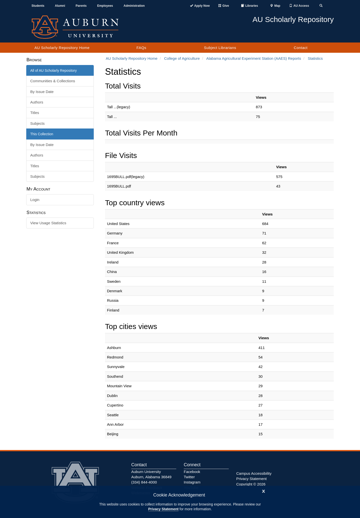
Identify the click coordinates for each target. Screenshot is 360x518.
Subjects (37, 123)
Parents (81, 6)
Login (35, 200)
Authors (36, 102)
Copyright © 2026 (251, 484)
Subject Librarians (220, 48)
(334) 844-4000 (144, 482)
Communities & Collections (52, 81)
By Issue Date (42, 92)
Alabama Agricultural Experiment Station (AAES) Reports (253, 58)
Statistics (315, 58)
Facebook (192, 472)
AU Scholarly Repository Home (62, 48)
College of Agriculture (182, 58)
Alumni (60, 6)
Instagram (192, 482)
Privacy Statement (163, 509)
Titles (34, 112)
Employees (105, 6)
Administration (134, 6)
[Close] (263, 490)
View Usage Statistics (48, 223)
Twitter (189, 477)
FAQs (141, 48)
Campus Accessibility (254, 473)
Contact (301, 48)
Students (38, 6)
